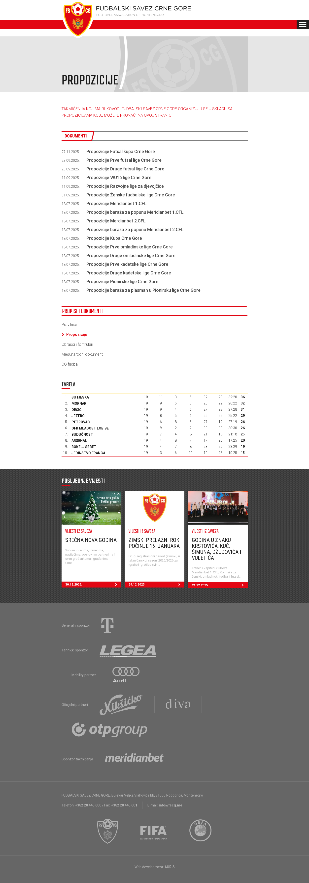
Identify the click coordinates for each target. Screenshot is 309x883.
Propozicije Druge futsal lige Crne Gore (125, 168)
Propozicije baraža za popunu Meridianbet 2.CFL (135, 229)
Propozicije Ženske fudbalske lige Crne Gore (130, 194)
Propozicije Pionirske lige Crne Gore (122, 281)
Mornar (78, 403)
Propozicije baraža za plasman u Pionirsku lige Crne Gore (143, 290)
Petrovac (80, 422)
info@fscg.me (170, 805)
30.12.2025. (93, 585)
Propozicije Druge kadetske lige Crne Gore (128, 272)
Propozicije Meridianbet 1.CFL (116, 203)
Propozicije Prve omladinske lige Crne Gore (129, 246)
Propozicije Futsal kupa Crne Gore (120, 151)
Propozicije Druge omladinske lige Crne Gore (130, 255)
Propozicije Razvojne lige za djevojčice (125, 186)
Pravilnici (69, 324)
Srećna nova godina (91, 540)
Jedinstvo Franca (88, 453)
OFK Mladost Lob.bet (91, 428)
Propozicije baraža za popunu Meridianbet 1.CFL (135, 212)
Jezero (78, 416)
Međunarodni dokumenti (82, 354)
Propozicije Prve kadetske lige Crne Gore (127, 264)
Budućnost (82, 434)
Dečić (76, 410)
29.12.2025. (156, 585)
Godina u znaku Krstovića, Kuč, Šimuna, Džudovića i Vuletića (216, 549)
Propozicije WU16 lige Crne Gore (118, 177)
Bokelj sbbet (83, 447)
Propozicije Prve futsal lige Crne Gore (124, 160)
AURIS (170, 867)
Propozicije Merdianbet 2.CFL (116, 220)
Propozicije (74, 334)
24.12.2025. (220, 585)
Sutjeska (80, 397)
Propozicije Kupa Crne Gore (114, 238)
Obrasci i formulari (77, 344)
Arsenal (79, 441)
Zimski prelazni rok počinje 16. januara (154, 543)
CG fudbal (70, 364)
